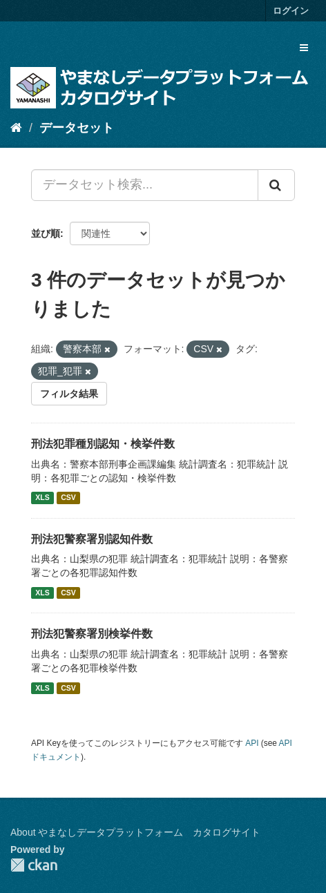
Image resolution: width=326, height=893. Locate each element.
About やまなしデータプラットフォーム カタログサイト (135, 832)
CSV (68, 498)
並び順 (45, 233)
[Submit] (276, 185)
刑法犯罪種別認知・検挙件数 (103, 444)
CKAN (33, 865)
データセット (76, 128)
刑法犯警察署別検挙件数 (92, 634)
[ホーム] (16, 128)
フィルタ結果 (69, 393)
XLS (42, 498)
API (251, 743)
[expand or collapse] (304, 47)
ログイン (291, 11)
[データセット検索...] (144, 185)
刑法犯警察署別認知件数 (92, 539)
